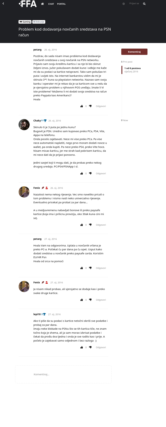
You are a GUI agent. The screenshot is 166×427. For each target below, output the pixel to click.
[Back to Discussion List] (6, 6)
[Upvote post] (82, 106)
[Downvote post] (91, 106)
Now (124, 120)
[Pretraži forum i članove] (143, 6)
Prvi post (126, 61)
